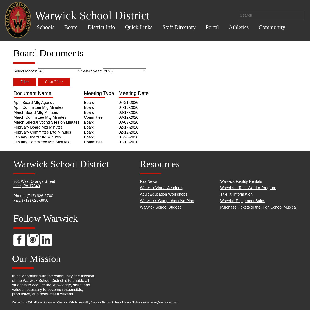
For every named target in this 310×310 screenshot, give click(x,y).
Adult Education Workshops (164, 194)
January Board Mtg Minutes (37, 137)
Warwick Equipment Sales (242, 201)
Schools (45, 27)
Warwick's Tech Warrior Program (248, 188)
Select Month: (47, 71)
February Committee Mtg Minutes (42, 132)
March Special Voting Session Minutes (46, 122)
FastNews (148, 181)
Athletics (239, 27)
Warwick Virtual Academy (161, 188)
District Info (101, 27)
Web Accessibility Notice (83, 302)
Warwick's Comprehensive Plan (167, 201)
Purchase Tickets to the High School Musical (258, 207)
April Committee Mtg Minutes (38, 107)
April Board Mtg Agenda (34, 102)
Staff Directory (179, 27)
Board (71, 27)
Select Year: (113, 71)
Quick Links (138, 27)
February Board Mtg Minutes (38, 127)
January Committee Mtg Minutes (41, 142)
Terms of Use (110, 302)
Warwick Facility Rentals (241, 181)
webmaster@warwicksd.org (160, 302)
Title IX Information (236, 194)
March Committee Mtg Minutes (40, 117)
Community (272, 27)
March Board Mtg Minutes (36, 112)
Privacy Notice (130, 302)
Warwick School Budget (160, 207)
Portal (212, 27)
